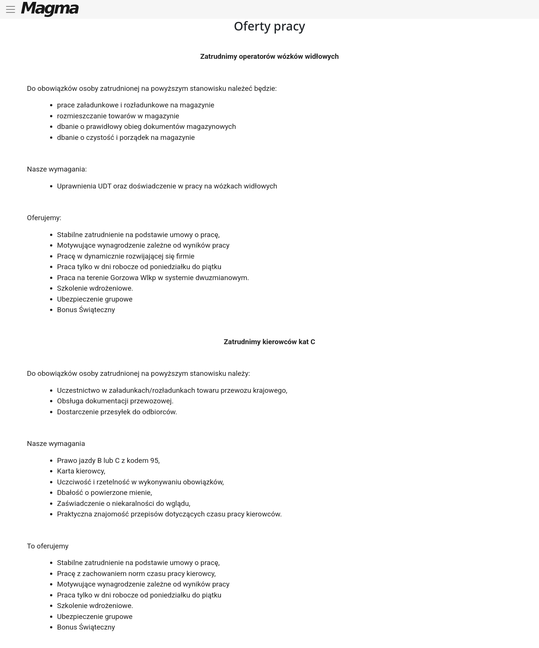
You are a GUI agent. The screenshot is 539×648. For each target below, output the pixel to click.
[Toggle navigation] (10, 9)
